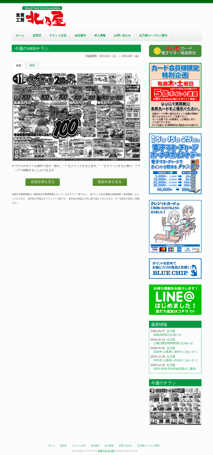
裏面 (32, 65)
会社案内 (80, 35)
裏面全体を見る (110, 182)
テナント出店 (57, 35)
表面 (18, 65)
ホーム (20, 35)
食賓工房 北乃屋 (42, 16)
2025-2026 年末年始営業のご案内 (174, 368)
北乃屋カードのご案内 (153, 35)
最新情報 (159, 324)
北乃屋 (171, 331)
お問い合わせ (122, 35)
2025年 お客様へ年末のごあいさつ (175, 360)
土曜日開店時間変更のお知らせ (173, 343)
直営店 (37, 35)
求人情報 (100, 35)
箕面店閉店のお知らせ (167, 334)
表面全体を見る (43, 182)
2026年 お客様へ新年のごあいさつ (175, 351)
